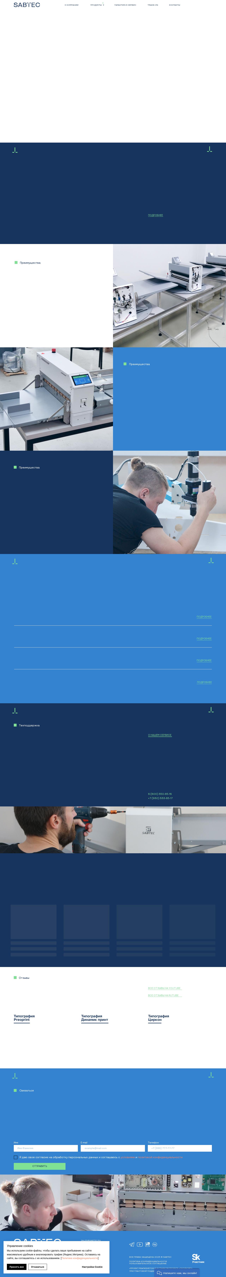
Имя (16, 1142)
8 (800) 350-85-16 (160, 794)
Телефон (153, 1142)
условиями (128, 1157)
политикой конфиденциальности (160, 1157)
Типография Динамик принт (94, 1017)
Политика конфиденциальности (79, 1258)
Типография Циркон (158, 1017)
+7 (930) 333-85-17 (160, 798)
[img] (131, 1244)
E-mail (84, 1142)
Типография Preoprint (24, 1017)
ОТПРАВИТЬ (39, 1166)
